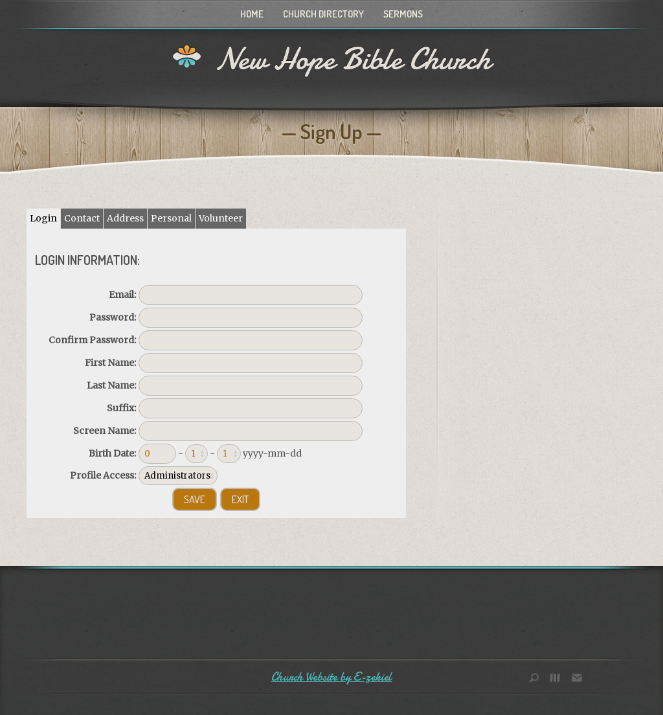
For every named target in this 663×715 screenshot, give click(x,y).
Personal (171, 218)
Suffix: (121, 408)
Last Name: (111, 385)
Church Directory (323, 14)
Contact (82, 218)
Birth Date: (112, 453)
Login (43, 218)
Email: (122, 295)
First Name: (110, 363)
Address (125, 218)
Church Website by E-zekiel (331, 677)
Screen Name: (104, 431)
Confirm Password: (92, 340)
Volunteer (221, 218)
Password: (112, 317)
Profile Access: (103, 475)
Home (252, 14)
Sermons (403, 14)
